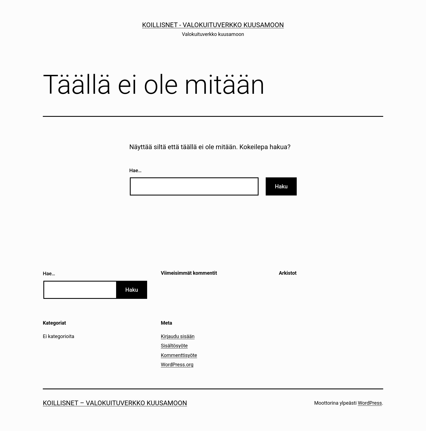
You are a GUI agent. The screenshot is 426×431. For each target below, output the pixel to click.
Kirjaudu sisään (178, 336)
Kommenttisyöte (179, 355)
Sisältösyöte (174, 345)
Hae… (135, 170)
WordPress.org (177, 364)
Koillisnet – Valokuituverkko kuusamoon (115, 403)
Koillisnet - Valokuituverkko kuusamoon (213, 25)
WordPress (370, 403)
